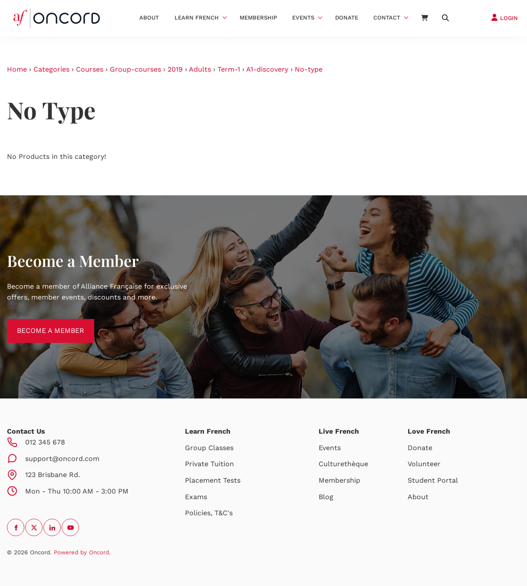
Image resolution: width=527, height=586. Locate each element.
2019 (175, 69)
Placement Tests (212, 480)
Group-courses (135, 69)
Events (303, 17)
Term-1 (228, 69)
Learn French (197, 17)
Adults (200, 69)
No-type (309, 69)
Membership (258, 17)
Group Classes (209, 448)
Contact (386, 17)
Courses (89, 69)
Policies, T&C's (209, 513)
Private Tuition (209, 464)
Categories (51, 69)
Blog (326, 497)
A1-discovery (267, 69)
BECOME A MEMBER (40, 324)
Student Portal (433, 480)
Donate (346, 17)
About (149, 17)
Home (17, 69)
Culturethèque (343, 464)
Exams (196, 497)
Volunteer (424, 464)
